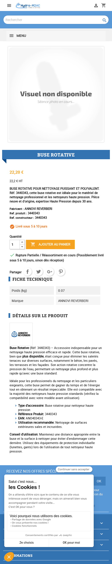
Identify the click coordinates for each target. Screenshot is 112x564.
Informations (19, 555)
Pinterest (60, 271)
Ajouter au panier (50, 244)
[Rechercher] (56, 19)
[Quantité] (15, 244)
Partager (27, 271)
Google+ (49, 271)
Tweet (38, 271)
